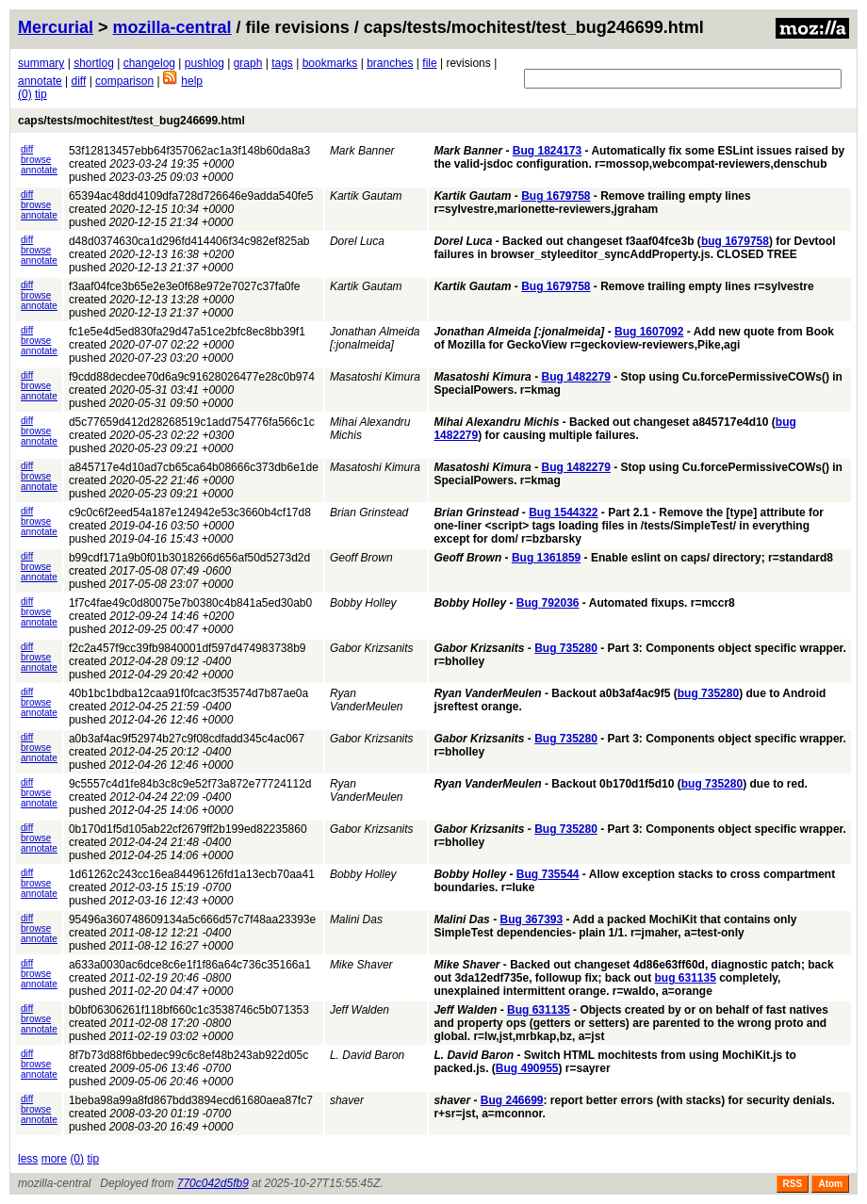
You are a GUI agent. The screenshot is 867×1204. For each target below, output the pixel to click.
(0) (25, 94)
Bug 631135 (538, 1010)
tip (41, 94)
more (54, 1158)
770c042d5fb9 (213, 1183)
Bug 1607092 (648, 331)
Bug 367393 (531, 919)
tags (282, 63)
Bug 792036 (548, 603)
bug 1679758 (735, 241)
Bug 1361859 (546, 557)
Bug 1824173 (547, 150)
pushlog (204, 63)
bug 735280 (708, 693)
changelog (149, 63)
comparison (124, 81)
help (192, 81)
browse (36, 160)
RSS (793, 1184)
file (429, 63)
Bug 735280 (565, 648)
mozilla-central (172, 27)
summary (41, 63)
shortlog (94, 63)
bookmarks (330, 63)
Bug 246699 (512, 1100)
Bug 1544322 (563, 512)
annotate (40, 81)
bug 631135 (684, 977)
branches (390, 63)
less (28, 1158)
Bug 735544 (548, 874)
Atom (830, 1184)
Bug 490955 (527, 1068)
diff (79, 81)
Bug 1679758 (555, 196)
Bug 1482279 (575, 376)
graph (248, 63)
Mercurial (55, 27)
